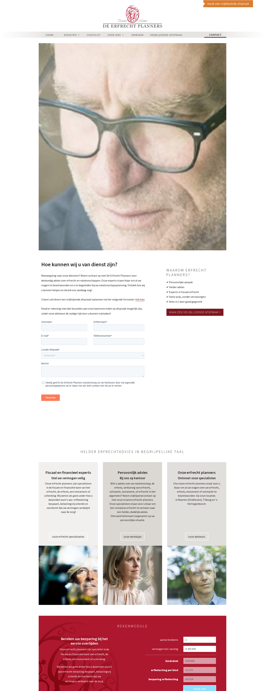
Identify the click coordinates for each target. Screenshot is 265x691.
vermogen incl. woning (165, 649)
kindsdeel (171, 661)
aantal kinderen (169, 639)
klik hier (139, 299)
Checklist (94, 35)
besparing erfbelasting (163, 679)
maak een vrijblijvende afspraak (228, 4)
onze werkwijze (132, 536)
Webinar (138, 35)
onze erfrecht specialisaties (68, 536)
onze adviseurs (196, 536)
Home (50, 35)
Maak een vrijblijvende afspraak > (195, 312)
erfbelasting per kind (164, 670)
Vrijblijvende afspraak (160, 35)
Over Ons (115, 35)
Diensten (70, 35)
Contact (217, 34)
